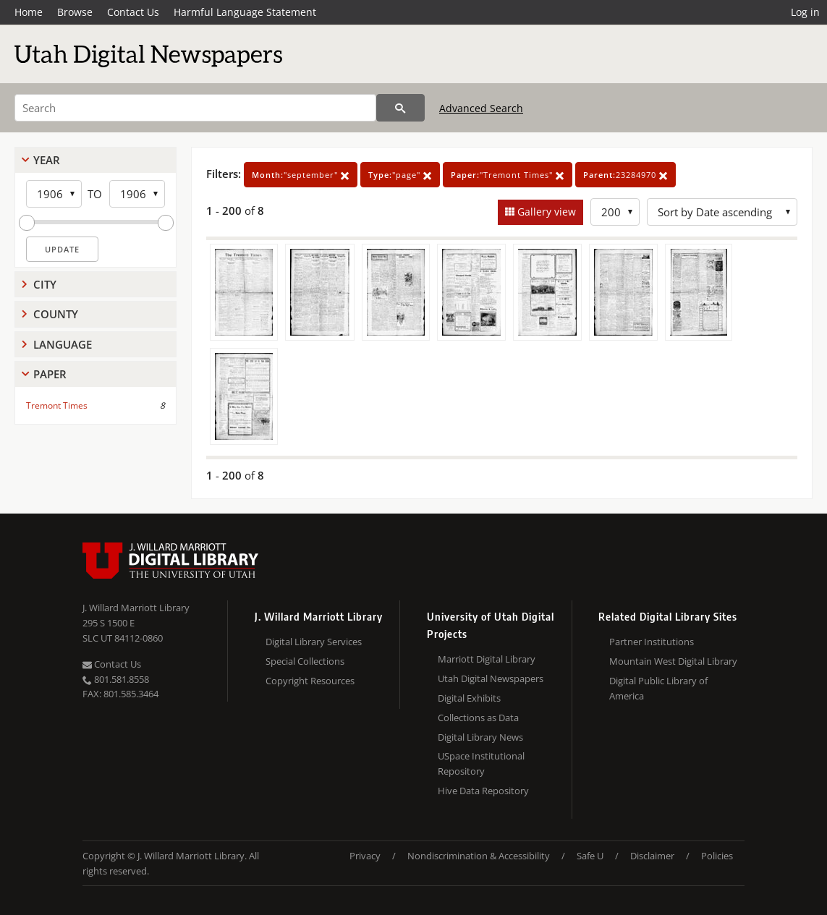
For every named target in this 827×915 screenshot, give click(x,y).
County (55, 314)
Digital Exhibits (469, 698)
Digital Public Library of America (658, 688)
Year (46, 160)
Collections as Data (478, 717)
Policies (717, 855)
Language (62, 344)
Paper (50, 374)
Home (28, 12)
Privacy (365, 855)
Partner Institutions (651, 641)
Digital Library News (480, 737)
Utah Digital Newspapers (490, 678)
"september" (300, 174)
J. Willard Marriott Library (136, 607)
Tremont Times (57, 405)
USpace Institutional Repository (481, 763)
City (44, 284)
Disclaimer (652, 855)
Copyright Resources (310, 680)
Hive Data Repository (483, 790)
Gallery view (545, 211)
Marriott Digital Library (486, 658)
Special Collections (305, 661)
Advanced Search (481, 108)
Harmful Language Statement (245, 12)
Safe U (590, 855)
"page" (400, 174)
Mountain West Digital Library (673, 661)
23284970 (625, 174)
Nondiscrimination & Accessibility (478, 855)
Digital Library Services (314, 641)
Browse (75, 12)
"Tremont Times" (507, 174)
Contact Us (133, 12)
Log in (805, 12)
